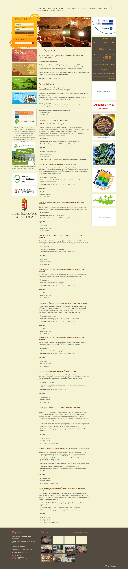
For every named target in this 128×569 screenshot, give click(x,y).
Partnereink (43, 10)
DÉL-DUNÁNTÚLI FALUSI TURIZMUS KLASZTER (24, 8)
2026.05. (113, 42)
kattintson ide (64, 107)
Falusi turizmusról (56, 8)
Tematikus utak (57, 10)
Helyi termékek (88, 8)
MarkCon (110, 566)
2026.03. (94, 42)
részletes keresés (30, 35)
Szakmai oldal (103, 8)
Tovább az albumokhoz (79, 532)
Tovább (110, 78)
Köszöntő (42, 8)
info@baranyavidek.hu (22, 558)
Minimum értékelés (20, 27)
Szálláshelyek (73, 8)
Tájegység (17, 22)
